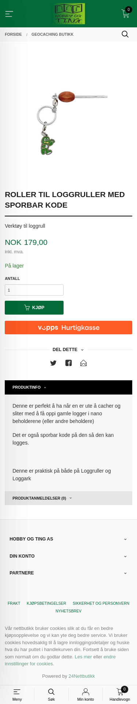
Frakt (14, 603)
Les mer (83, 656)
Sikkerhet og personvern (101, 603)
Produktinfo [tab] (26, 387)
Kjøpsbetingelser (46, 603)
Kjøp (34, 307)
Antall (12, 278)
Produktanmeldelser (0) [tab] (39, 498)
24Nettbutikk (82, 676)
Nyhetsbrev (68, 611)
